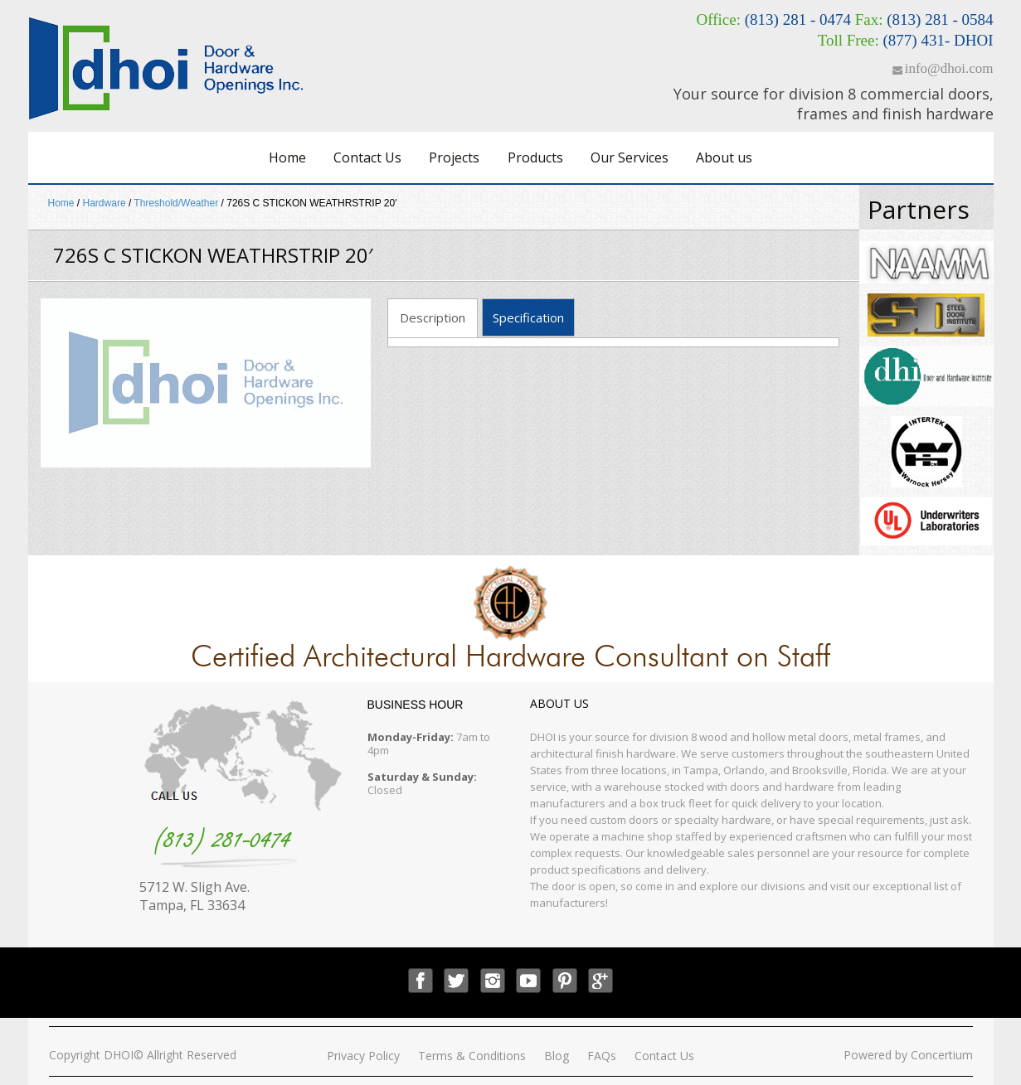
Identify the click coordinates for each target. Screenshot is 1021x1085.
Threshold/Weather (176, 203)
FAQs (601, 1055)
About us (724, 157)
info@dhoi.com (949, 68)
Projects (454, 157)
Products (535, 157)
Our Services (630, 157)
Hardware (104, 203)
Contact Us (367, 157)
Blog (556, 1055)
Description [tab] (432, 317)
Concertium (942, 1055)
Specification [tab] (528, 317)
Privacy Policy (363, 1055)
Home (287, 157)
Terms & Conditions (472, 1055)
